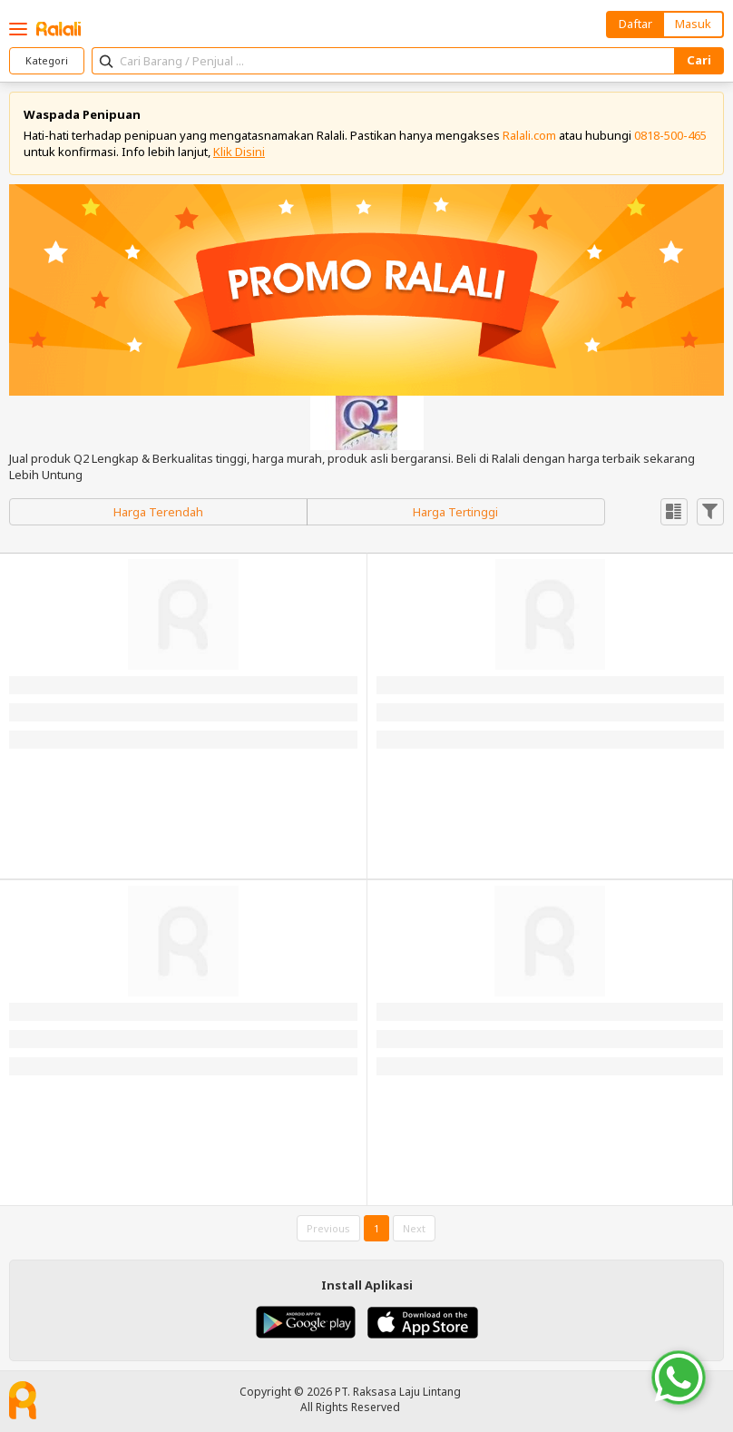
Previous (328, 1228)
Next (414, 1228)
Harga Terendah (158, 512)
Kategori (46, 60)
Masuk (693, 23)
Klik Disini (239, 151)
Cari (699, 60)
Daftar (635, 23)
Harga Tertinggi (455, 512)
